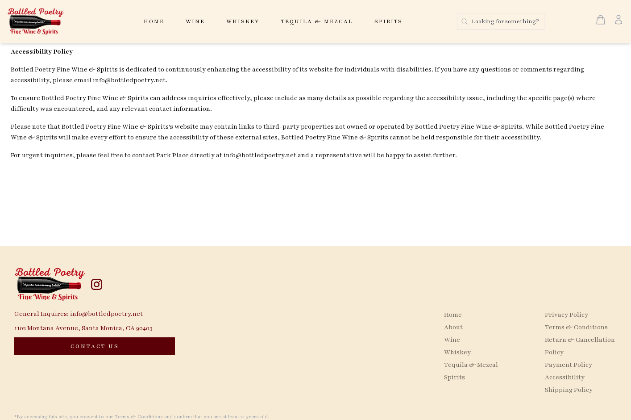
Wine (195, 21)
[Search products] (500, 21)
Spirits (388, 21)
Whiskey (243, 21)
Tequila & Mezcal (317, 21)
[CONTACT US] (94, 346)
